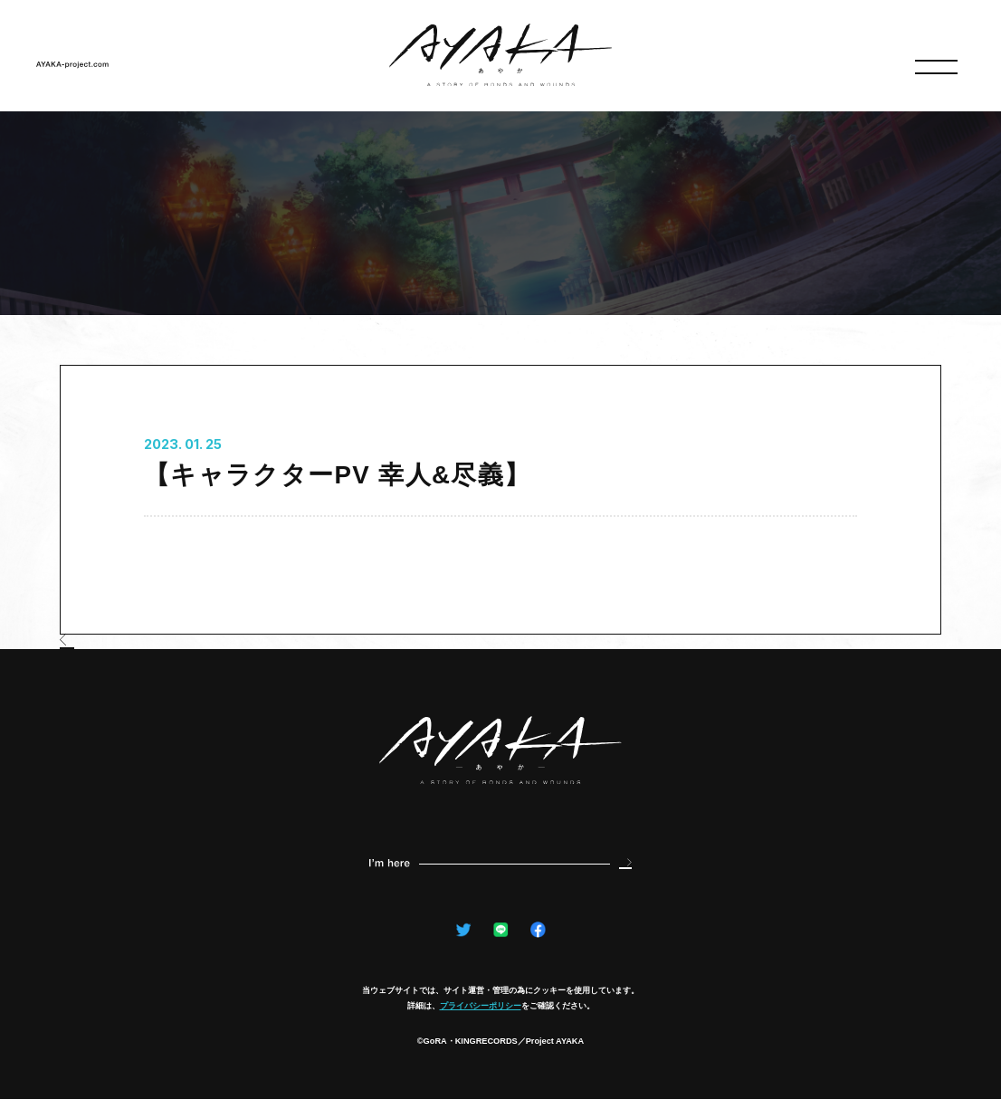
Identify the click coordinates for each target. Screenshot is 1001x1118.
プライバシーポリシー (480, 1023)
